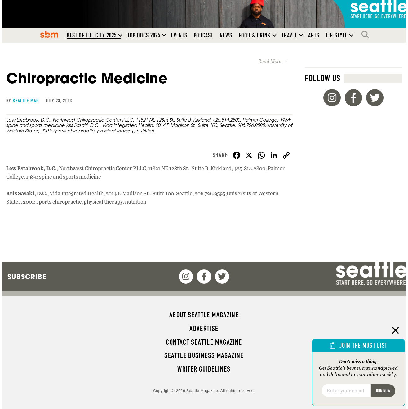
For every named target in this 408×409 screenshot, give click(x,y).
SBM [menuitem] (49, 34)
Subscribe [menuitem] (26, 276)
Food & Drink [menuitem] (255, 35)
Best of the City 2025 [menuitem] (92, 35)
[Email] (346, 390)
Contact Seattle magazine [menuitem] (204, 342)
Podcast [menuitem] (204, 35)
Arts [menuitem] (313, 35)
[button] (120, 35)
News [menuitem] (226, 35)
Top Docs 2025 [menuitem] (143, 35)
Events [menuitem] (179, 35)
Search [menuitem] (367, 34)
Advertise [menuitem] (203, 328)
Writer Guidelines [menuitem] (204, 369)
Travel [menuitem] (289, 35)
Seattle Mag (26, 100)
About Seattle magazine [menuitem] (204, 315)
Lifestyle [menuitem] (337, 35)
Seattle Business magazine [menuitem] (204, 355)
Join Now (382, 391)
